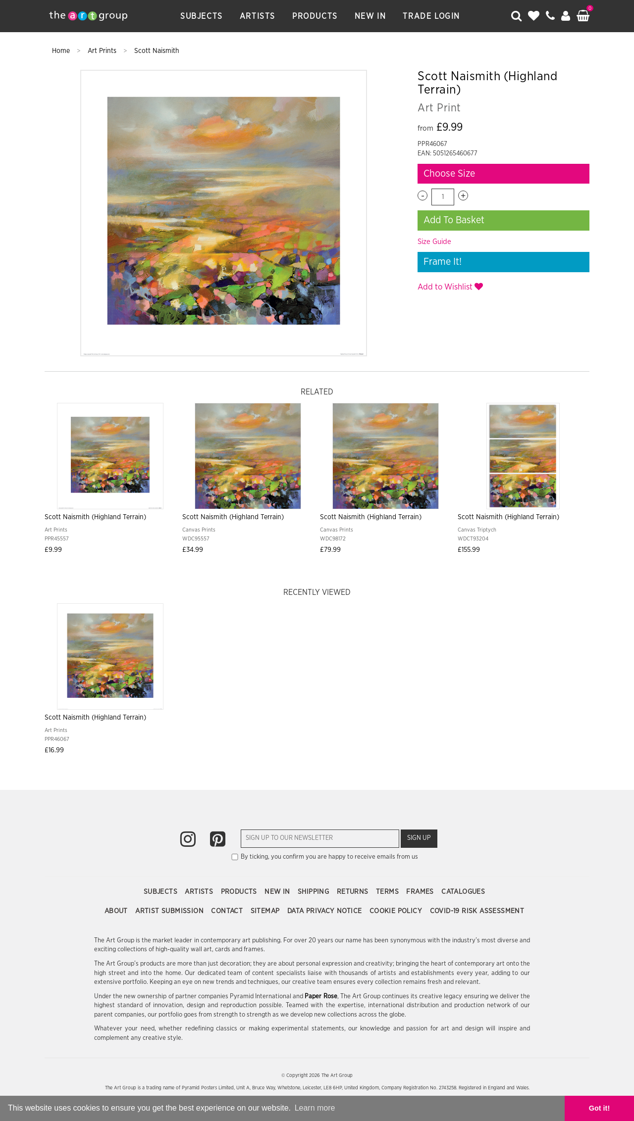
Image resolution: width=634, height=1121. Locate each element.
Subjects (201, 16)
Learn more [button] (315, 1108)
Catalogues (463, 891)
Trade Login (431, 16)
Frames (421, 891)
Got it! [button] (599, 1108)
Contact (228, 911)
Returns (353, 891)
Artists (257, 16)
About (117, 911)
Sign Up (419, 838)
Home (62, 51)
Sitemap (266, 911)
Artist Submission (170, 911)
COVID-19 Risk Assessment (477, 911)
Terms (388, 891)
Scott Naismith (156, 51)
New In (370, 16)
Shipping (314, 891)
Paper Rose (321, 996)
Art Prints (103, 51)
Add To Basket (453, 220)
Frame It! (442, 262)
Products (315, 16)
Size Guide (434, 241)
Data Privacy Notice (325, 911)
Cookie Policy (397, 911)
